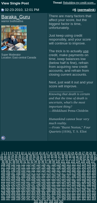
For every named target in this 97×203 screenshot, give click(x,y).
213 (53, 178)
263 (18, 187)
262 (13, 187)
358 (51, 201)
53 (80, 155)
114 (33, 164)
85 (3, 161)
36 (19, 155)
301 (18, 193)
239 (89, 181)
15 (40, 153)
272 (64, 187)
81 (84, 158)
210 (38, 178)
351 (79, 198)
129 (13, 167)
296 (89, 190)
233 (58, 181)
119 (58, 164)
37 (23, 155)
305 (38, 193)
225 (18, 181)
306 (43, 193)
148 (13, 170)
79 (77, 158)
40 (34, 155)
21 (61, 153)
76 (66, 158)
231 (48, 181)
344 (43, 198)
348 (64, 198)
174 (48, 173)
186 (13, 175)
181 (83, 173)
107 (93, 161)
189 (28, 175)
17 (47, 153)
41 (37, 155)
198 (74, 175)
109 (8, 164)
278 (94, 187)
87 (10, 161)
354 (94, 198)
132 (28, 167)
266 (33, 187)
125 (89, 164)
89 (17, 161)
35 (16, 155)
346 (53, 198)
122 (74, 164)
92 (28, 161)
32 (5, 155)
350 (74, 198)
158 (64, 170)
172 (38, 173)
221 (94, 178)
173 (43, 173)
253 (64, 184)
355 (36, 201)
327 (53, 195)
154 (43, 170)
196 (64, 175)
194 (53, 175)
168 (18, 173)
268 (43, 187)
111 (18, 164)
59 (5, 158)
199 (79, 175)
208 (28, 178)
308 (53, 193)
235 (68, 181)
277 (89, 187)
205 (13, 178)
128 (8, 167)
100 (58, 161)
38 (27, 155)
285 (33, 190)
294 (79, 190)
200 (83, 175)
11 (25, 153)
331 (74, 195)
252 (58, 184)
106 (88, 161)
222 (3, 181)
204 (8, 178)
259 (94, 184)
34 (12, 155)
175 (53, 173)
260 (3, 187)
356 (41, 201)
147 (8, 170)
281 (13, 190)
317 (3, 195)
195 (58, 175)
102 (68, 161)
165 (3, 173)
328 (58, 195)
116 (43, 164)
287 (43, 190)
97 (46, 161)
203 (3, 178)
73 (55, 158)
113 (28, 164)
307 (48, 193)
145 (94, 167)
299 (8, 193)
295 (83, 190)
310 (64, 193)
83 (91, 158)
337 (8, 198)
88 (13, 161)
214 (58, 178)
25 (76, 153)
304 (33, 193)
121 (68, 164)
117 (48, 164)
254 (68, 184)
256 (79, 184)
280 (8, 190)
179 (74, 173)
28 (87, 153)
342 (33, 198)
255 (74, 184)
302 (23, 193)
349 (68, 198)
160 (74, 170)
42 (41, 155)
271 (58, 187)
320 (18, 195)
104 (78, 161)
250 (48, 184)
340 (23, 198)
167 (13, 173)
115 (38, 164)
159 (68, 170)
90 (21, 161)
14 (36, 153)
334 (89, 195)
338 (13, 198)
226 (23, 181)
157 (58, 170)
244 (18, 184)
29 (90, 153)
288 (48, 190)
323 (33, 195)
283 (23, 190)
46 (55, 155)
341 (28, 198)
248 (38, 184)
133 (33, 167)
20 (58, 153)
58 (1, 158)
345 (48, 198)
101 (63, 161)
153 (38, 170)
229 (38, 181)
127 (3, 167)
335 (94, 195)
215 (64, 178)
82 (88, 158)
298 (3, 193)
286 (38, 190)
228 (33, 181)
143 (83, 167)
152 (33, 170)
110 (13, 164)
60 (9, 158)
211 (43, 178)
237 (79, 181)
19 (54, 153)
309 (58, 193)
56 (91, 155)
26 (79, 153)
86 (6, 161)
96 (42, 161)
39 (30, 155)
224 (13, 181)
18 (51, 153)
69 (41, 158)
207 (23, 178)
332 (79, 195)
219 (83, 178)
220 (89, 178)
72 (52, 158)
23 (69, 153)
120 (64, 164)
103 (73, 161)
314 (83, 193)
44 (48, 155)
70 (44, 158)
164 (94, 170)
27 (83, 153)
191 (38, 175)
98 (50, 161)
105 (83, 161)
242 (8, 184)
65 (27, 158)
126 (94, 164)
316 (94, 193)
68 (37, 158)
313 (79, 193)
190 (33, 175)
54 (84, 155)
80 (80, 158)
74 (59, 158)
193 (48, 175)
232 (53, 181)
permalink (86, 10)
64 (23, 158)
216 (68, 178)
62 (16, 158)
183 (94, 173)
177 (64, 173)
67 (34, 158)
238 (83, 181)
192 (43, 175)
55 (88, 155)
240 (94, 181)
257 (83, 184)
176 (58, 173)
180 (79, 173)
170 (28, 173)
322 (28, 195)
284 (28, 190)
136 (48, 167)
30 (94, 153)
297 (94, 190)
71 (48, 158)
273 (68, 187)
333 (83, 195)
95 (39, 161)
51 (73, 155)
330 (68, 195)
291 (64, 190)
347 (58, 198)
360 (61, 201)
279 (3, 190)
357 (46, 201)
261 (8, 187)
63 (19, 158)
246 (28, 184)
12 (29, 153)
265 (28, 187)
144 (89, 167)
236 (74, 181)
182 (89, 173)
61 (12, 158)
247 (33, 184)
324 (38, 195)
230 (43, 181)
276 (83, 187)
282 (18, 190)
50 (70, 155)
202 (94, 175)
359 (56, 201)
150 (23, 170)
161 (79, 170)
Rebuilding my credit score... (79, 2)
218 (79, 178)
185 (8, 175)
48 (63, 155)
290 (58, 190)
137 (53, 167)
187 (18, 175)
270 (53, 187)
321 (23, 195)
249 (43, 184)
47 (59, 155)
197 (68, 175)
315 (89, 193)
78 (73, 158)
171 (33, 173)
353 (89, 198)
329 (64, 195)
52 (77, 155)
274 (74, 187)
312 (74, 193)
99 (53, 161)
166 (8, 173)
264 (23, 187)
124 (83, 164)
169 (23, 173)
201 (89, 175)
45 (52, 155)
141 (74, 167)
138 (58, 167)
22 (65, 153)
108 (3, 164)
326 (48, 195)
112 (23, 164)
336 (3, 198)
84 (95, 158)
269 (48, 187)
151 (28, 170)
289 (53, 190)
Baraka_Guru (15, 16)
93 (32, 161)
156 (53, 170)
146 (3, 170)
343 (38, 198)
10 (22, 153)
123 (79, 164)
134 (38, 167)
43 (44, 155)
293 (74, 190)
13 (33, 153)
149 (18, 170)
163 (89, 170)
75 (63, 158)
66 (30, 158)
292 (68, 190)
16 (43, 153)
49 (66, 155)
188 (23, 175)
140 (68, 167)
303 (28, 193)
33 (9, 155)
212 (48, 178)
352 (83, 198)
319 (13, 195)
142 (79, 167)
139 (64, 167)
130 (18, 167)
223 (8, 181)
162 (83, 170)
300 (13, 193)
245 (23, 184)
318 (8, 195)
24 (72, 153)
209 (33, 178)
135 (43, 167)
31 (1, 155)
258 (89, 184)
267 (38, 187)
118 (53, 164)
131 (23, 167)
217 (74, 178)
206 (18, 178)
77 (70, 158)
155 (48, 170)
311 (68, 193)
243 (13, 184)
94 (35, 161)
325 (43, 195)
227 (28, 181)
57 (95, 155)
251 (53, 184)
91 (24, 161)
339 (18, 198)
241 (3, 184)
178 (68, 173)
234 (64, 181)
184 (3, 175)
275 (79, 187)
